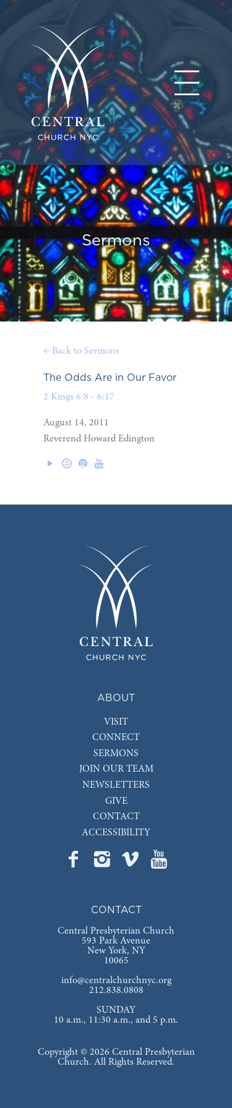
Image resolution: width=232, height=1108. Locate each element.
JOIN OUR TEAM (116, 769)
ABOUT (116, 698)
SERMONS (116, 754)
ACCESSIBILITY (116, 833)
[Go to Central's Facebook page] (75, 863)
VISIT (116, 722)
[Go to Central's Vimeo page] (132, 863)
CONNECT (116, 738)
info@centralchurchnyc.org (116, 981)
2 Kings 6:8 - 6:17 (78, 397)
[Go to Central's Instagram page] (103, 863)
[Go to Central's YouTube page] (159, 863)
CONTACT (116, 817)
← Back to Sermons (81, 351)
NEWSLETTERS (116, 785)
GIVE (116, 801)
